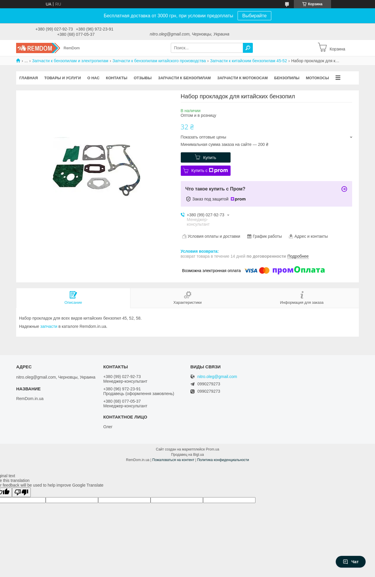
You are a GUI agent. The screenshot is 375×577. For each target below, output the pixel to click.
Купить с (209, 170)
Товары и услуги (62, 78)
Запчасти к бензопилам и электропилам (70, 60)
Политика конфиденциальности (223, 460)
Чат (351, 561)
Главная (28, 78)
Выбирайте (254, 15)
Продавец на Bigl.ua (187, 455)
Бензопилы (286, 78)
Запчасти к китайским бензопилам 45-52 (248, 60)
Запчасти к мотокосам (242, 78)
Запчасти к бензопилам (184, 78)
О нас (93, 78)
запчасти (48, 326)
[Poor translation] (21, 492)
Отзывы (142, 78)
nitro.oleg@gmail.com (217, 376)
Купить (209, 157)
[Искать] (248, 48)
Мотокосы (317, 78)
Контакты (116, 78)
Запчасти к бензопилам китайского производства (159, 60)
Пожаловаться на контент (173, 460)
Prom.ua (212, 449)
